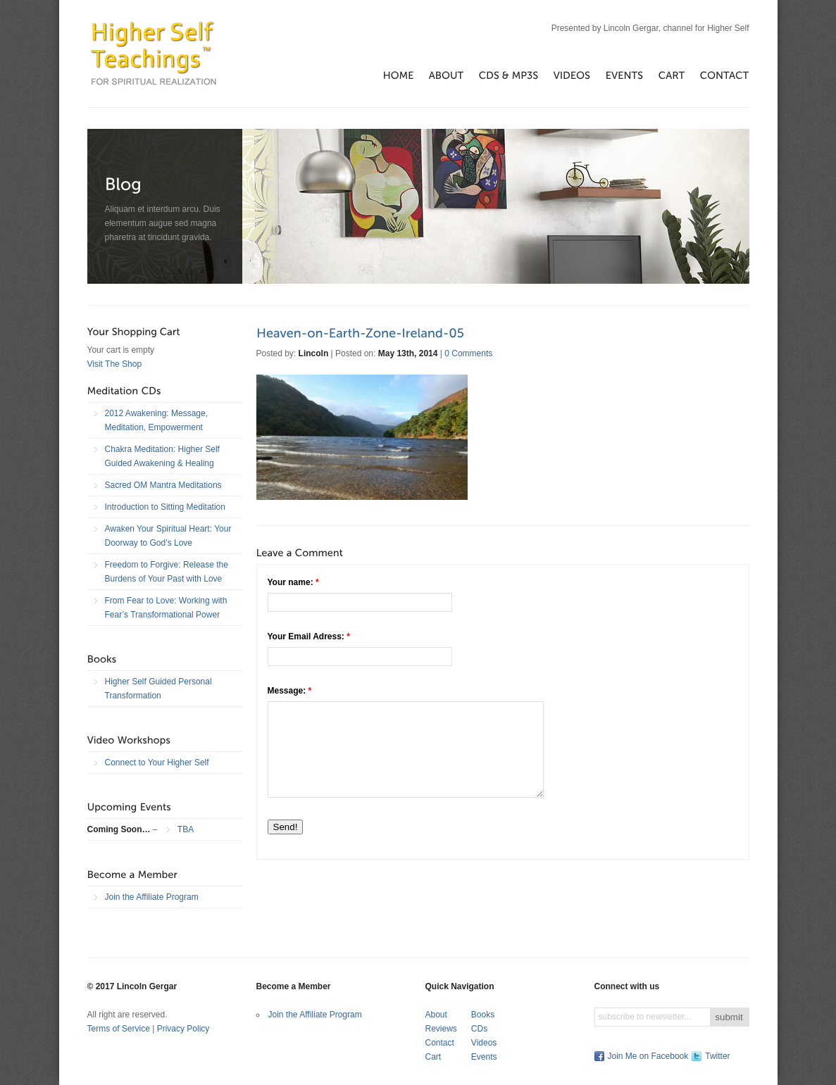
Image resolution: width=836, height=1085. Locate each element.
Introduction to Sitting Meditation (165, 507)
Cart (433, 1057)
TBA (185, 829)
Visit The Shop (114, 364)
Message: (290, 691)
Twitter (717, 1056)
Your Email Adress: (309, 636)
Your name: (293, 582)
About (436, 1015)
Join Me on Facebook (648, 1056)
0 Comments (468, 353)
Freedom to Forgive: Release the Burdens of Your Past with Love (166, 572)
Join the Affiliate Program (152, 897)
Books (482, 1015)
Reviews (441, 1029)
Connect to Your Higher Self (157, 762)
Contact (439, 1043)
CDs (479, 1029)
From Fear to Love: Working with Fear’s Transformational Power (166, 608)
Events (484, 1057)
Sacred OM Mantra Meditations (163, 485)
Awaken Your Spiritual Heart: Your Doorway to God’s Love (168, 536)
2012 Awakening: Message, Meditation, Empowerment (156, 420)
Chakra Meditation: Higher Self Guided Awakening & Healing (162, 456)
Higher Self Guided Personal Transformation (158, 689)
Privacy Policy (183, 1029)
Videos (484, 1043)
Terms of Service (118, 1029)
